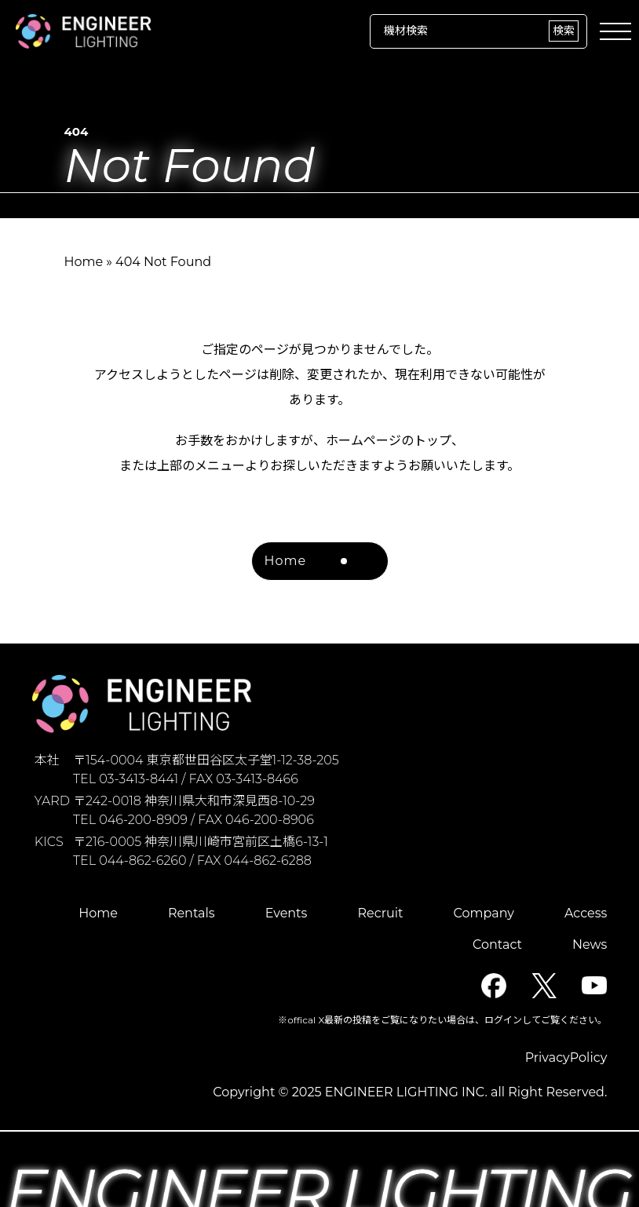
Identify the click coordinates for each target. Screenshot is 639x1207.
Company (484, 913)
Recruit (380, 913)
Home (83, 261)
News (589, 944)
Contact (497, 944)
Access (585, 913)
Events (286, 913)
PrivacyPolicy (566, 1057)
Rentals (191, 913)
